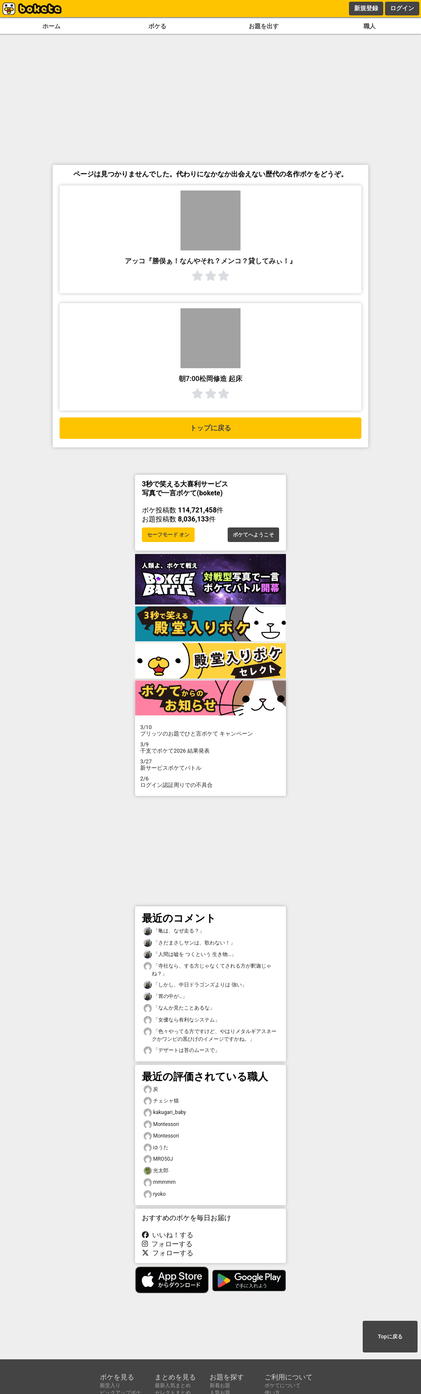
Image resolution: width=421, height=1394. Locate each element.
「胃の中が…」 (165, 996)
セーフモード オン (168, 535)
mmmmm (160, 1182)
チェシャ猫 (161, 1101)
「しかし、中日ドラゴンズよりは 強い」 (195, 985)
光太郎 (156, 1171)
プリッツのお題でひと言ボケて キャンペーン (210, 730)
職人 (370, 26)
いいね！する (167, 1235)
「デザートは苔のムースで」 (182, 1050)
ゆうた (156, 1148)
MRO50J (158, 1159)
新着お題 (220, 1385)
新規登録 (366, 8)
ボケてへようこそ (253, 535)
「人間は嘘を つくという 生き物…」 (190, 954)
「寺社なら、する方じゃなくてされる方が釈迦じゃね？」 (207, 969)
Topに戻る (390, 1337)
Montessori (161, 1124)
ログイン (402, 8)
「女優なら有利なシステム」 (182, 1020)
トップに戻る (210, 428)
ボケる (157, 26)
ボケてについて (283, 1385)
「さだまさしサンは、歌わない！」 (189, 943)
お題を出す (264, 26)
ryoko (155, 1194)
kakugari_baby (165, 1112)
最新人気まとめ (173, 1385)
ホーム (51, 26)
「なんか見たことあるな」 (179, 1008)
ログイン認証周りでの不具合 (210, 781)
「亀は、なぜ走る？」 (174, 931)
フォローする (167, 1244)
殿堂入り (110, 1385)
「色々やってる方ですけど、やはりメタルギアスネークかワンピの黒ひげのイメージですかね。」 (210, 1035)
